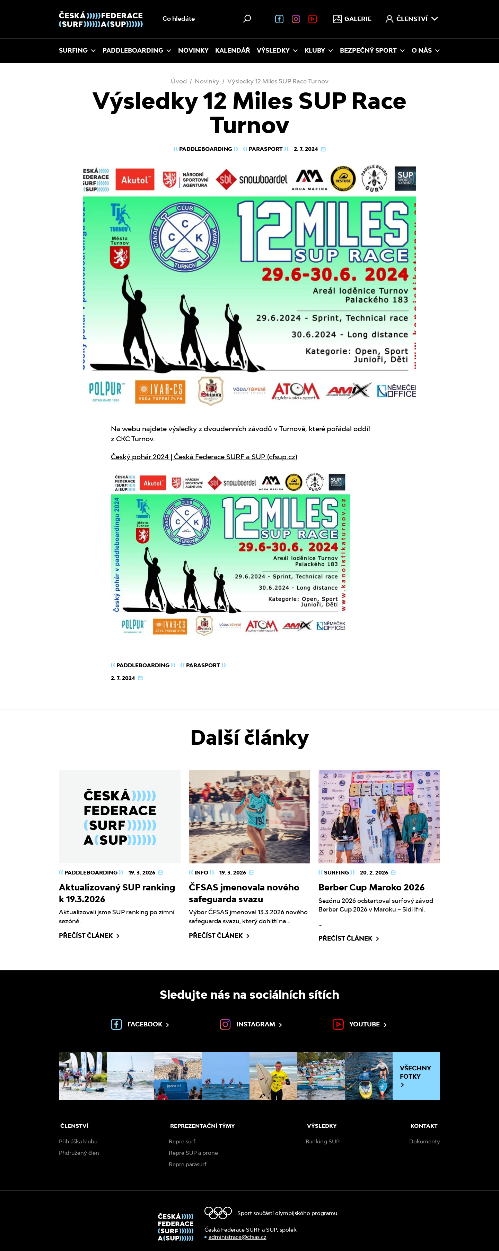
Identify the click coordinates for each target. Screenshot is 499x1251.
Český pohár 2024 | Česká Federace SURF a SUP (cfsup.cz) (204, 457)
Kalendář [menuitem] (232, 50)
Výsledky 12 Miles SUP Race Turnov (278, 81)
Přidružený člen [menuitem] (79, 1153)
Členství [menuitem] (412, 19)
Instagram (251, 1024)
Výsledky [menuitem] (277, 50)
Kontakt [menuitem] (424, 1126)
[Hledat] (247, 18)
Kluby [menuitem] (319, 50)
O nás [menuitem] (426, 50)
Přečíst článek (90, 936)
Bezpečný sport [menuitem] (372, 50)
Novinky (207, 81)
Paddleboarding (205, 149)
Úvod (179, 81)
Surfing (336, 872)
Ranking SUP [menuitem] (323, 1141)
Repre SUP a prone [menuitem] (193, 1153)
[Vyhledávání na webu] (208, 19)
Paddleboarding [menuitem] (137, 50)
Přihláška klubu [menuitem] (78, 1141)
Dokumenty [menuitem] (424, 1141)
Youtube (360, 1024)
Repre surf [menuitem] (182, 1141)
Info (201, 872)
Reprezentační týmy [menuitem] (202, 1126)
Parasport (266, 149)
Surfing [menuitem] (77, 50)
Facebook (140, 1024)
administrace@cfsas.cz (237, 1237)
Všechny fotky (415, 1076)
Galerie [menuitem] (352, 19)
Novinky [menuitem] (193, 50)
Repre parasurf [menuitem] (188, 1164)
